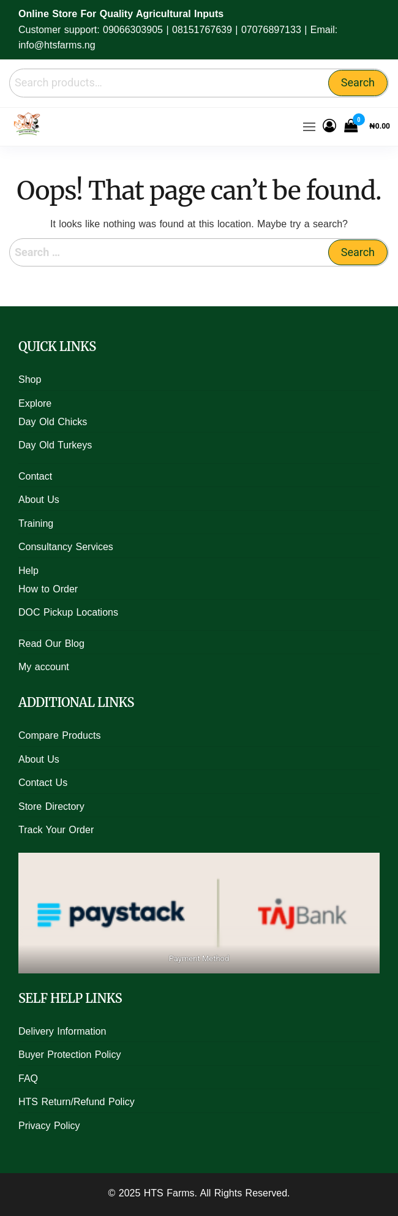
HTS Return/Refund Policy (76, 1102)
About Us (38, 499)
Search (358, 82)
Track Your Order (56, 830)
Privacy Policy (49, 1125)
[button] (309, 126)
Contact (35, 476)
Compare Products (59, 735)
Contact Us (42, 782)
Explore (34, 403)
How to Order (48, 589)
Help (28, 570)
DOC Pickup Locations (68, 612)
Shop (29, 379)
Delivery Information (62, 1031)
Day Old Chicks (52, 422)
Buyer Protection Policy (69, 1054)
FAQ (28, 1078)
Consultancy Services (65, 547)
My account (43, 667)
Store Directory (51, 806)
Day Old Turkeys (55, 445)
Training (35, 523)
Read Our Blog (51, 643)
